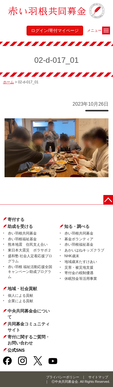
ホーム (8, 82)
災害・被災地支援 (78, 267)
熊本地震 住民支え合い (28, 244)
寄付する (16, 219)
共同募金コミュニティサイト (29, 326)
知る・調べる (76, 226)
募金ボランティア (78, 239)
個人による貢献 (20, 295)
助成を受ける (20, 226)
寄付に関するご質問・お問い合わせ (29, 339)
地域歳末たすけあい (80, 262)
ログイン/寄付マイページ (55, 30)
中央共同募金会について (29, 314)
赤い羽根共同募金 (22, 233)
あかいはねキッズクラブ (84, 250)
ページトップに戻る (108, 200)
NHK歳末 (71, 256)
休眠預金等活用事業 (80, 279)
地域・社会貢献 (22, 288)
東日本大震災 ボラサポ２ (29, 250)
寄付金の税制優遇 (78, 273)
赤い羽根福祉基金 (22, 239)
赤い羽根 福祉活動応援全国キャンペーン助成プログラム (30, 272)
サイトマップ (98, 377)
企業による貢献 (20, 301)
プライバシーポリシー (62, 377)
